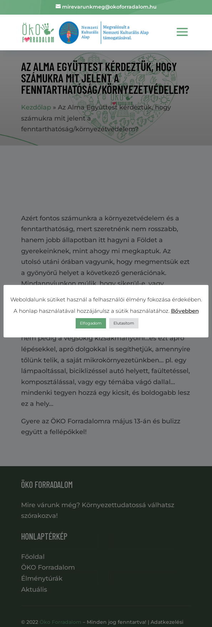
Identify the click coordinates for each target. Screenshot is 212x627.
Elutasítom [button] (123, 323)
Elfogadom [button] (91, 323)
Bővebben (185, 310)
